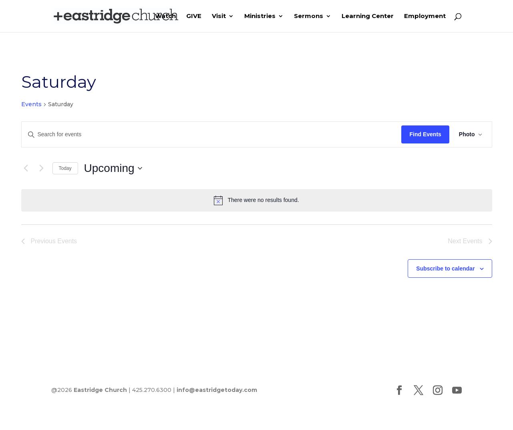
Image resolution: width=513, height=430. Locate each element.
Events (31, 104)
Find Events (425, 134)
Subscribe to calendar (445, 268)
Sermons (308, 16)
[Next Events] (41, 168)
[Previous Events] (26, 168)
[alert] (256, 200)
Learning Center (368, 16)
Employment (425, 16)
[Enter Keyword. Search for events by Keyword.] (212, 134)
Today (65, 168)
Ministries (260, 16)
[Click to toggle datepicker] (113, 168)
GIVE (193, 16)
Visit (219, 16)
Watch (165, 16)
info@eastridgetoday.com (217, 390)
